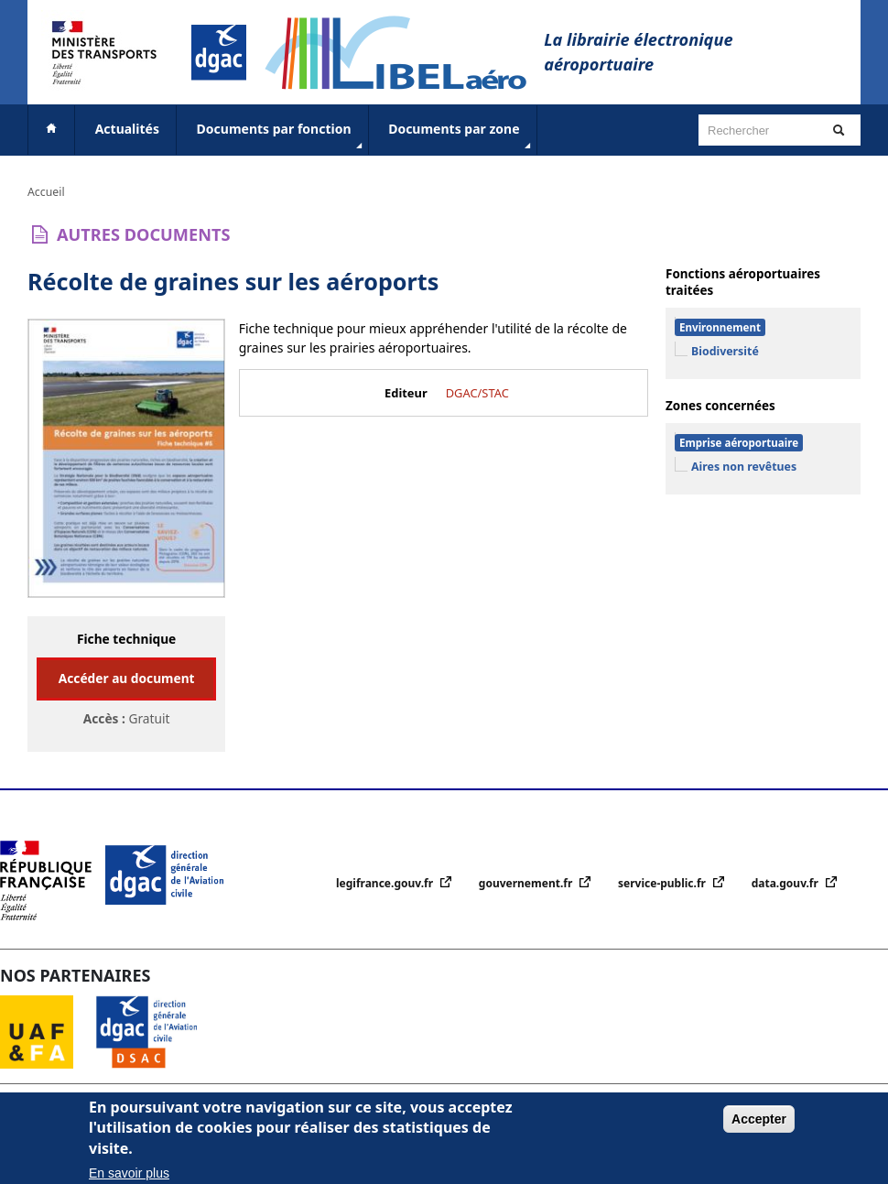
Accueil (46, 192)
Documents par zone (461, 136)
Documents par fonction (281, 136)
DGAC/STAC (477, 393)
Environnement (720, 327)
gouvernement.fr (527, 883)
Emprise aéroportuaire (738, 443)
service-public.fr (663, 883)
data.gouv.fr (786, 883)
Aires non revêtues (743, 466)
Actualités (127, 128)
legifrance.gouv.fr (386, 883)
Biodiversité (725, 351)
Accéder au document (127, 678)
